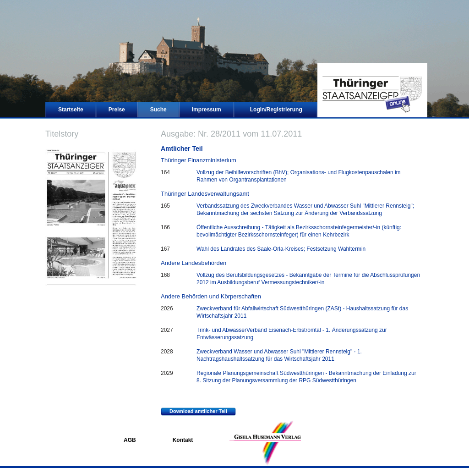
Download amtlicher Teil (194, 411)
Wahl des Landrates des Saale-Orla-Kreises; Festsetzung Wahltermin (280, 249)
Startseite (70, 109)
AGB (130, 440)
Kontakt (183, 440)
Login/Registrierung (276, 109)
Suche (158, 109)
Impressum (206, 109)
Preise (117, 109)
